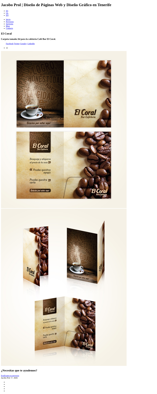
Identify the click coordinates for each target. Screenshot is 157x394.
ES (7, 11)
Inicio (8, 19)
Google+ (23, 44)
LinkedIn (31, 44)
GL (7, 13)
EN (7, 15)
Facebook (9, 44)
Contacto (9, 28)
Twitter (17, 44)
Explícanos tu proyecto (10, 376)
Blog (8, 26)
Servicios (9, 24)
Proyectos (10, 22)
